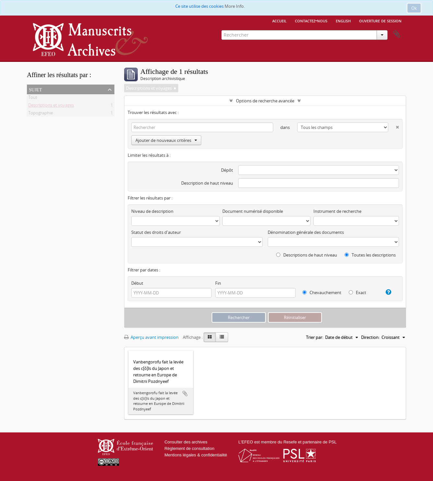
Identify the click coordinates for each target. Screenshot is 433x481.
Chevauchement (321, 292)
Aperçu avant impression (151, 337)
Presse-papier (397, 34)
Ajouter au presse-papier (185, 393)
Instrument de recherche (337, 211)
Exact (357, 292)
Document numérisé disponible (252, 211)
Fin (218, 283)
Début (137, 283)
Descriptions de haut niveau (306, 255)
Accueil (279, 20)
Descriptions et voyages (51, 106)
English (343, 20)
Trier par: (314, 337)
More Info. (235, 6)
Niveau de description (152, 211)
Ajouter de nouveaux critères (166, 140)
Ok (414, 8)
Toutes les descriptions (370, 255)
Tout (32, 98)
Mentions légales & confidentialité (195, 454)
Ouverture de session (380, 20)
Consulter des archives (185, 442)
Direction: (370, 337)
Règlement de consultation (189, 448)
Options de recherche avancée (265, 101)
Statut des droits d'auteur (156, 232)
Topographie (40, 114)
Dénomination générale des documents (306, 232)
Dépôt (227, 170)
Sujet (35, 89)
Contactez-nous (311, 20)
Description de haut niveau (207, 183)
